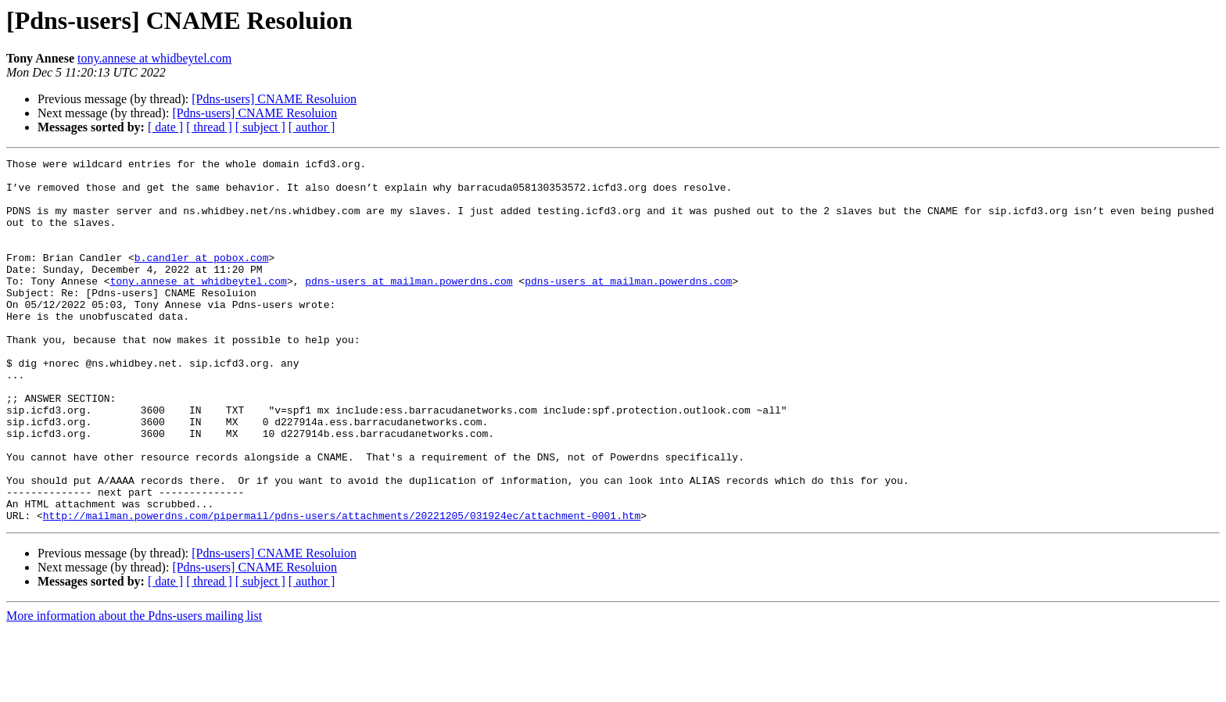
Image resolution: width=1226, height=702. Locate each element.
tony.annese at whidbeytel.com (154, 58)
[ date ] (165, 127)
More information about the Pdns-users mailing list (134, 688)
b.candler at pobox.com (201, 278)
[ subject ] (260, 127)
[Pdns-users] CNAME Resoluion (274, 99)
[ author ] (312, 127)
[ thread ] (209, 127)
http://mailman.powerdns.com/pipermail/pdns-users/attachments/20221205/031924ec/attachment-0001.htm (341, 588)
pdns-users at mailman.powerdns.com (408, 306)
